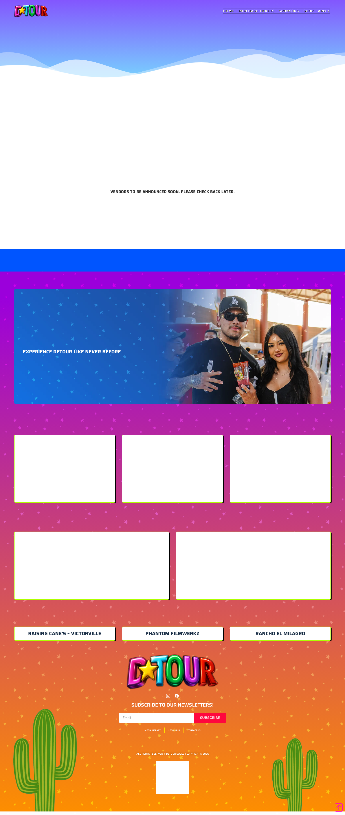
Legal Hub (175, 733)
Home (228, 11)
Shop (309, 11)
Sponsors (289, 11)
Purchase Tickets (257, 11)
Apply (324, 11)
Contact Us (202, 733)
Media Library (146, 733)
